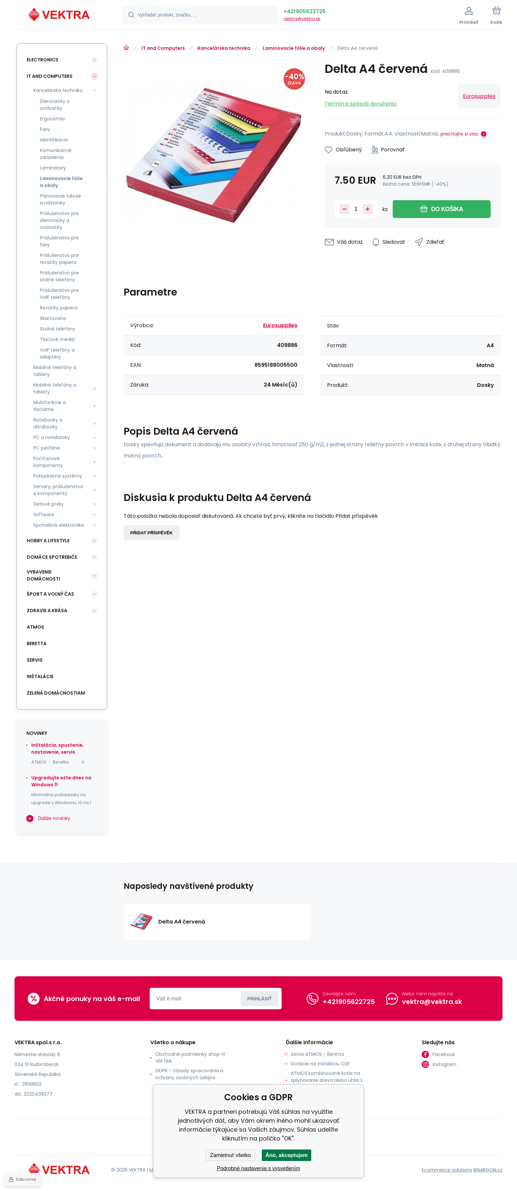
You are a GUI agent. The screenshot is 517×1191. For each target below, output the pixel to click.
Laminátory (53, 168)
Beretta (36, 643)
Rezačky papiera (58, 307)
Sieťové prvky (48, 504)
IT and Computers (163, 48)
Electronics (42, 59)
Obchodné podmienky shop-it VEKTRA (190, 1057)
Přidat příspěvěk (151, 532)
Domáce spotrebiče (52, 557)
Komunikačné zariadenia (56, 154)
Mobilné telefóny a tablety (54, 371)
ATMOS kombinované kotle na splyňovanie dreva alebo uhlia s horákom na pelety (327, 1080)
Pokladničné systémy (57, 476)
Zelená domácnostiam (56, 693)
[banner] (60, 16)
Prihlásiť (259, 998)
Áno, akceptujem (286, 1155)
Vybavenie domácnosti (43, 575)
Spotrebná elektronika (58, 525)
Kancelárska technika (224, 48)
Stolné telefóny (57, 329)
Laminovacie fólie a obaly (294, 48)
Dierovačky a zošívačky (55, 104)
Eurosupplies (479, 96)
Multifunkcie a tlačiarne (49, 406)
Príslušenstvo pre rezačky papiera (59, 259)
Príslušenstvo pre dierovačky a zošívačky (59, 220)
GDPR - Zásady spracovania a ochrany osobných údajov (189, 1074)
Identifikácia (54, 140)
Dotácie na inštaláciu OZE (320, 1063)
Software (43, 514)
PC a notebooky (51, 437)
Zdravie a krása (47, 610)
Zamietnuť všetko (230, 1155)
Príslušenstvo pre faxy (59, 241)
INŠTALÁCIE (40, 676)
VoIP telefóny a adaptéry (57, 353)
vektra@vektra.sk (302, 19)
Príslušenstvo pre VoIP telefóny (59, 293)
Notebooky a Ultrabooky (47, 423)
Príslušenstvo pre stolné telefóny (59, 276)
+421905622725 (305, 11)
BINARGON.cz (487, 1170)
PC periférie (46, 448)
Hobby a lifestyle (48, 540)
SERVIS (35, 660)
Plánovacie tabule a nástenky (60, 199)
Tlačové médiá (57, 339)
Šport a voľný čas (50, 594)
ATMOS (35, 627)
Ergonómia (52, 118)
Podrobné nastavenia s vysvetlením (258, 1168)
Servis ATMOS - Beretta (317, 1054)
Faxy (45, 129)
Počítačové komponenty (48, 462)
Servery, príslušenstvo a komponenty (58, 490)
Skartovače (53, 318)
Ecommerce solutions (447, 1170)
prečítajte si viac (460, 134)
